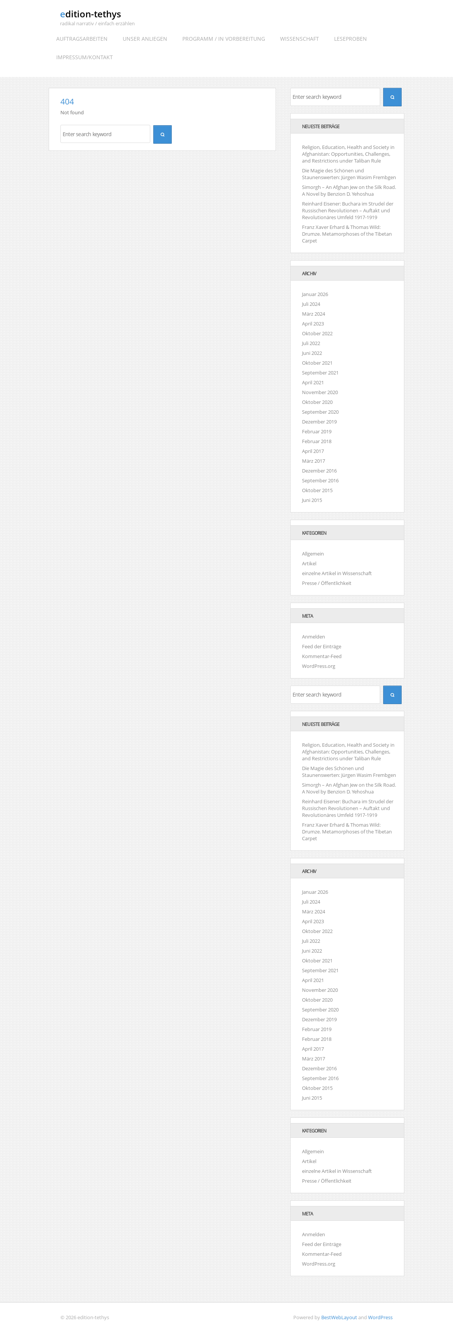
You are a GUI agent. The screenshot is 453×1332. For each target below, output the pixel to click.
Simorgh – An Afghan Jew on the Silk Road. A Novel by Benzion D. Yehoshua (349, 190)
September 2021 (320, 372)
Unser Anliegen (145, 38)
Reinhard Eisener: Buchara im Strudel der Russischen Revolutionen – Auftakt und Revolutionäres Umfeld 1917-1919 (347, 210)
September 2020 (320, 411)
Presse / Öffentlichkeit (326, 583)
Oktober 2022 (317, 333)
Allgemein (313, 553)
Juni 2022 (312, 353)
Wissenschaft (299, 38)
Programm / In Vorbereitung (223, 38)
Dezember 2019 (319, 421)
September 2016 (320, 480)
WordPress (380, 1317)
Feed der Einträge (321, 646)
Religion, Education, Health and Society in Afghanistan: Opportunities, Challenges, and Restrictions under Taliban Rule (348, 154)
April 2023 (313, 323)
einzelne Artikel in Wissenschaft (337, 573)
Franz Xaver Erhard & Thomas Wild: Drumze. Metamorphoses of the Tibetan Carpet (347, 234)
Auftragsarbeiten (82, 38)
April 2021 (313, 382)
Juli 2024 (311, 304)
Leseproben (350, 38)
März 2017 (313, 460)
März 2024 (313, 313)
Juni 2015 (312, 500)
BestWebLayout (339, 1317)
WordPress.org (318, 666)
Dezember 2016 (319, 470)
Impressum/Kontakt (84, 57)
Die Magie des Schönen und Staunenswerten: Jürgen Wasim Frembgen (349, 174)
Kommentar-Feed (322, 656)
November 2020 (320, 392)
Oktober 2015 (317, 490)
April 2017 (313, 451)
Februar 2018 (316, 441)
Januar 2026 (315, 294)
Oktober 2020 (317, 402)
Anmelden (313, 636)
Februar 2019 (316, 431)
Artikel (309, 563)
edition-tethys (90, 14)
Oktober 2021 (317, 362)
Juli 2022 (311, 343)
